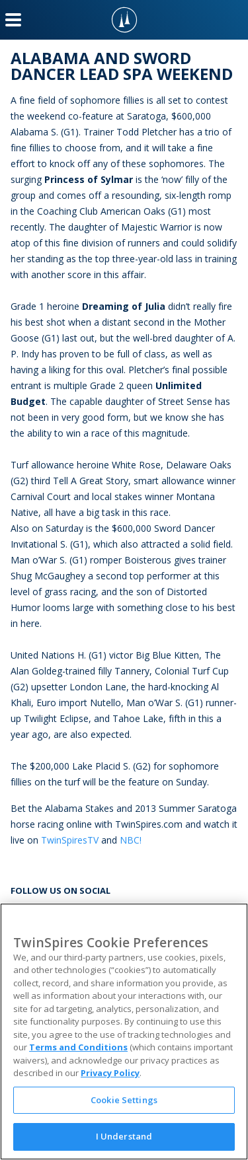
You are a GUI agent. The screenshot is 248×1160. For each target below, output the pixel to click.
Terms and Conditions (78, 1047)
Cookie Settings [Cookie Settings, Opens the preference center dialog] (124, 1100)
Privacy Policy (110, 1073)
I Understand (124, 1136)
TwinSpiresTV (70, 840)
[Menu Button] (13, 20)
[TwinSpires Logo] (124, 20)
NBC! (131, 840)
